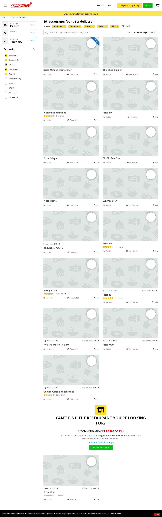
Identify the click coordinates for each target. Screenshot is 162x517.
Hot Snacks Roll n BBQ (56, 344)
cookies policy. (115, 513)
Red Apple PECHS (53, 247)
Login (147, 5)
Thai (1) (10, 74)
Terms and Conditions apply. (100, 442)
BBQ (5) (10, 88)
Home (4, 17)
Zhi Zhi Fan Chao (112, 158)
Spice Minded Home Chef (57, 69)
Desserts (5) (12, 60)
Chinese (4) (11, 97)
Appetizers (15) (13, 78)
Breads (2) (11, 92)
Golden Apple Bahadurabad (58, 391)
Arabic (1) (10, 83)
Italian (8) (10, 64)
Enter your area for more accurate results (81, 14)
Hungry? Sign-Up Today (129, 5)
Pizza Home (50, 200)
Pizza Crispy (50, 158)
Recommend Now (101, 447)
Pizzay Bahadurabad (54, 112)
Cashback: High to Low (144, 32)
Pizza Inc (107, 243)
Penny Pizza (50, 290)
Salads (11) (11, 69)
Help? (109, 5)
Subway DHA (110, 200)
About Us (101, 5)
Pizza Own (108, 344)
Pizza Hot (48, 492)
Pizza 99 (107, 112)
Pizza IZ (107, 294)
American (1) (12, 55)
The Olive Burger (112, 69)
